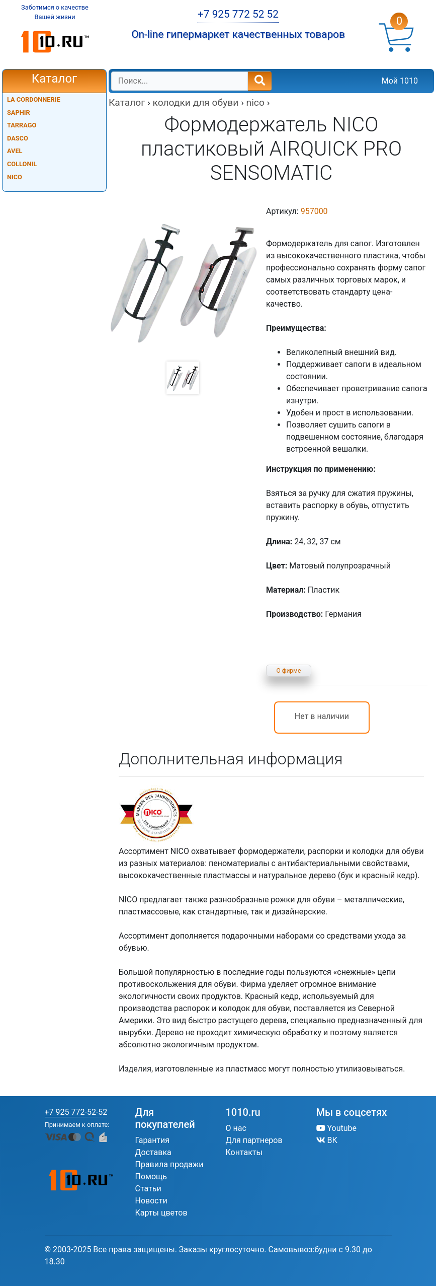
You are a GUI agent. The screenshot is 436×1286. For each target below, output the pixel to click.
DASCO (17, 138)
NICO (14, 177)
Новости (151, 1200)
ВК (326, 1140)
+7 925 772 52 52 (238, 14)
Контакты (244, 1152)
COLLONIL (22, 164)
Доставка (153, 1152)
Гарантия (152, 1140)
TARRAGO (21, 125)
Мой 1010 (400, 81)
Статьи (148, 1188)
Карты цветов (161, 1213)
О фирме (289, 670)
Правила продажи (169, 1164)
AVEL (15, 151)
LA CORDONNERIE (33, 99)
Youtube (336, 1128)
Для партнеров (254, 1140)
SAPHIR (18, 112)
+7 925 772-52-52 (76, 1112)
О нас (236, 1128)
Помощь (151, 1176)
